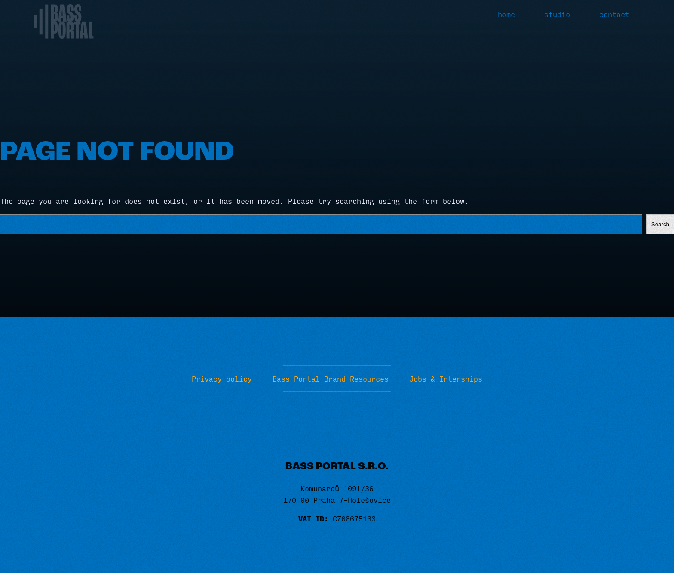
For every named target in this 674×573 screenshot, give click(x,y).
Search (660, 224)
